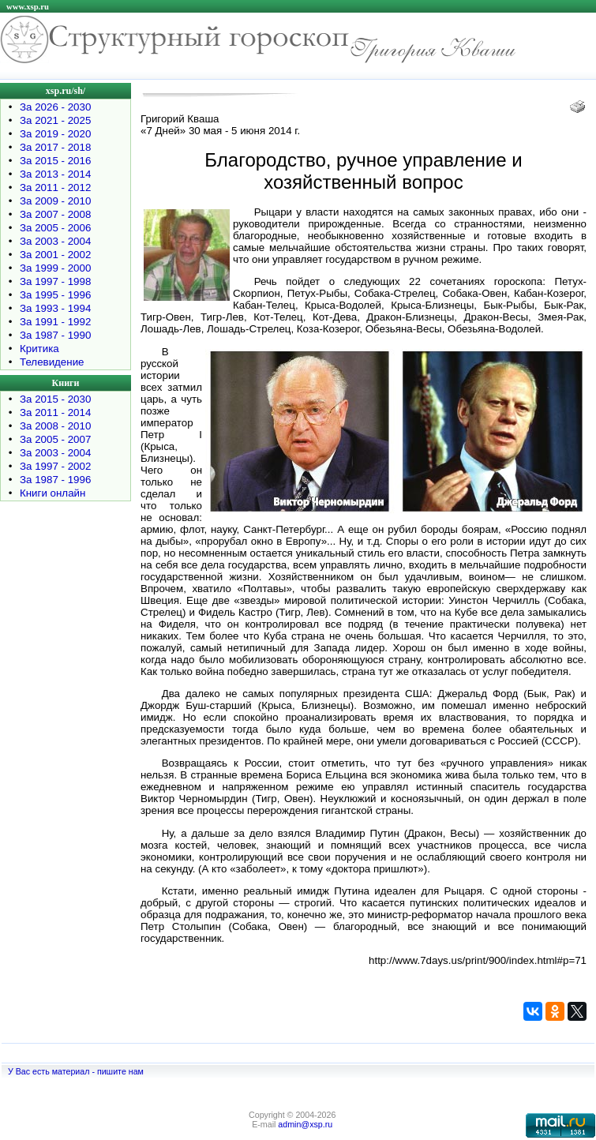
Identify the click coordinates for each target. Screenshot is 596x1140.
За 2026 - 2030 (55, 107)
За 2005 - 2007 (55, 439)
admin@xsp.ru (305, 1124)
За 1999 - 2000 (55, 268)
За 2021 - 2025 (55, 120)
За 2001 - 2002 (55, 255)
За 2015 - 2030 (55, 399)
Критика (39, 348)
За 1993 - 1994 (55, 308)
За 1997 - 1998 (55, 281)
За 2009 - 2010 (55, 201)
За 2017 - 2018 (55, 147)
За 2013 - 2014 (55, 174)
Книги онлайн (52, 493)
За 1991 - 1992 (55, 322)
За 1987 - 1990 (55, 335)
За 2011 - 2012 (55, 187)
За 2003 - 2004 (55, 241)
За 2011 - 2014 (55, 412)
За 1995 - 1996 (55, 295)
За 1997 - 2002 (55, 466)
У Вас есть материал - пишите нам (76, 1071)
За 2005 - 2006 (55, 228)
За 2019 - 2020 (55, 134)
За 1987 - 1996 (55, 480)
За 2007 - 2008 (55, 214)
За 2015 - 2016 (55, 161)
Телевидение (52, 362)
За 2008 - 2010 (55, 426)
